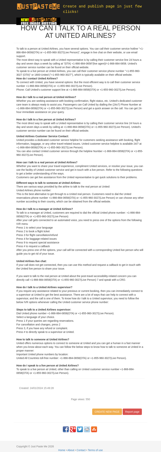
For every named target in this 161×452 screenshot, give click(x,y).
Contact (81, 450)
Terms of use (95, 450)
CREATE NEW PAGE (107, 411)
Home (61, 450)
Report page (132, 411)
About (70, 450)
